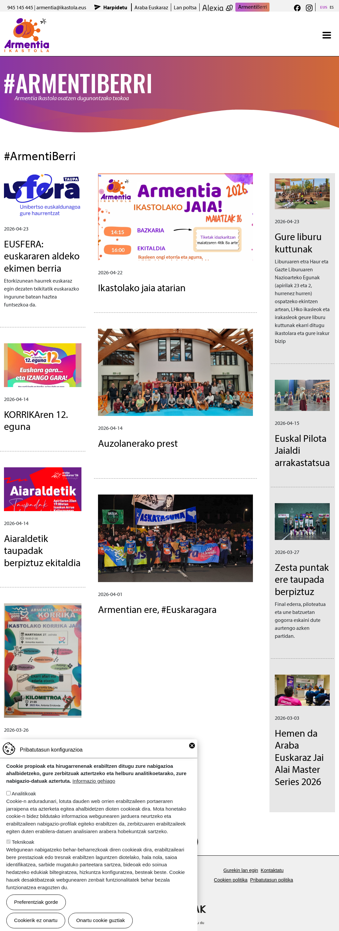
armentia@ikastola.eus (61, 7)
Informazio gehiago (94, 781)
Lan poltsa (185, 7)
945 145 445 (20, 7)
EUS (323, 7)
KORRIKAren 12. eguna (36, 420)
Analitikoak (24, 793)
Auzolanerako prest (138, 442)
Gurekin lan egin (240, 870)
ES (332, 7)
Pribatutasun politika (271, 880)
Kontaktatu (272, 870)
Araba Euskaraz (151, 7)
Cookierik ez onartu (36, 920)
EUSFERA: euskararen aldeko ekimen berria (41, 255)
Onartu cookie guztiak (100, 920)
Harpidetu (115, 7)
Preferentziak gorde (36, 902)
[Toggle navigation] (327, 35)
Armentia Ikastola (26, 22)
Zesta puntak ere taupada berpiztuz (302, 579)
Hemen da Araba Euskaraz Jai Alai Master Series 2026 (299, 757)
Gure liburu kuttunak (298, 242)
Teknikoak (23, 842)
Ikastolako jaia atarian (142, 287)
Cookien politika (231, 880)
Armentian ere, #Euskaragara (157, 609)
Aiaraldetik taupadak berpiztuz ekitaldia (42, 550)
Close (192, 746)
